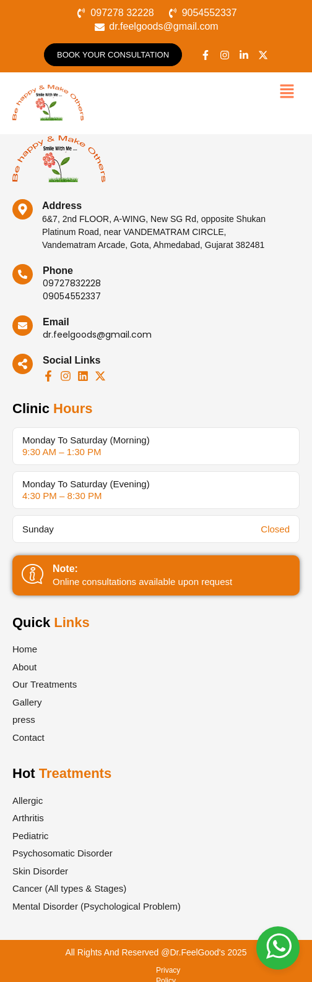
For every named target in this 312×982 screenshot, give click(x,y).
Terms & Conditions (131, 970)
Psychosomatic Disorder (62, 853)
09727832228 (72, 283)
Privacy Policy (63, 970)
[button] (287, 92)
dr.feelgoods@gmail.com (97, 334)
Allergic (27, 800)
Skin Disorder (40, 871)
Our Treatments (44, 684)
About (24, 667)
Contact (28, 737)
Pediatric (30, 835)
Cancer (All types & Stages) (69, 888)
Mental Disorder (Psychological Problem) (96, 906)
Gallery (27, 702)
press (23, 719)
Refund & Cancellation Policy (224, 970)
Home (24, 649)
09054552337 (72, 296)
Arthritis (28, 818)
